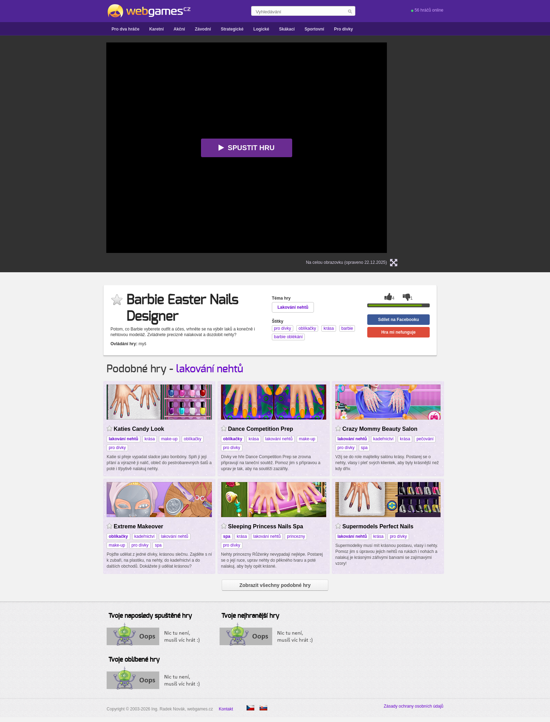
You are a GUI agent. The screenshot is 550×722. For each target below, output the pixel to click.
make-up (169, 438)
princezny (296, 536)
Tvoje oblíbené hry (134, 660)
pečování (425, 438)
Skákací (287, 29)
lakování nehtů (209, 369)
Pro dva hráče (125, 29)
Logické (261, 29)
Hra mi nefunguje (398, 332)
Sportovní (314, 29)
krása (150, 438)
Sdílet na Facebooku (398, 319)
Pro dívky (343, 29)
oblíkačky (192, 438)
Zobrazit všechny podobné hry (274, 585)
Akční (179, 29)
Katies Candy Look (139, 429)
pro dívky (117, 447)
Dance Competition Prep (260, 429)
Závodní (203, 29)
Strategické (232, 29)
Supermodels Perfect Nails (378, 526)
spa (364, 447)
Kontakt (226, 709)
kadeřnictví (383, 438)
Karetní (156, 29)
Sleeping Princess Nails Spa (265, 526)
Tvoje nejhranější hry (250, 616)
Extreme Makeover (138, 526)
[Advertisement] (36, 147)
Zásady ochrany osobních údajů (413, 706)
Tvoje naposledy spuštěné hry (150, 616)
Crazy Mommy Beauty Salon (379, 429)
